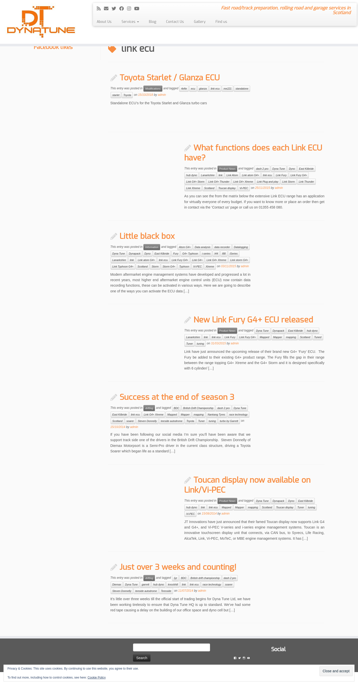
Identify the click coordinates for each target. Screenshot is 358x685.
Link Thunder (306, 181)
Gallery (200, 21)
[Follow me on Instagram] (130, 8)
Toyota (127, 95)
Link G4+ (197, 260)
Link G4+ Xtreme (243, 181)
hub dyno (191, 175)
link (221, 175)
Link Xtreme (193, 188)
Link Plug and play (267, 181)
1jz (175, 578)
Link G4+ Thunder (218, 181)
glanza (203, 88)
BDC (176, 408)
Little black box (147, 236)
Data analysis (202, 247)
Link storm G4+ (239, 260)
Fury (175, 253)
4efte (184, 88)
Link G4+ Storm (195, 181)
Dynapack (134, 253)
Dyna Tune (278, 168)
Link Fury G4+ (299, 175)
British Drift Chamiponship (198, 408)
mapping (291, 337)
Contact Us (175, 21)
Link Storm (288, 181)
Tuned (317, 337)
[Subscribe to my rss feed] (100, 8)
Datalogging (241, 247)
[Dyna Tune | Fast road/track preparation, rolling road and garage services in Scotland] (41, 21)
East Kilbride (306, 168)
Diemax (116, 584)
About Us (104, 21)
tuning (200, 343)
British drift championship (205, 578)
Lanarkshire (208, 175)
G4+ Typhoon (190, 253)
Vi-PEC (244, 188)
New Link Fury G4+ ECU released (253, 320)
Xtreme (210, 266)
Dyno (292, 168)
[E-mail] (108, 8)
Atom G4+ (185, 247)
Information (151, 247)
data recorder (222, 247)
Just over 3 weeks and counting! (178, 567)
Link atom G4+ (250, 175)
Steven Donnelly (147, 421)
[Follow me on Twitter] (115, 8)
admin (162, 95)
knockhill (173, 584)
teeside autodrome (171, 421)
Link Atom (232, 175)
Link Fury (281, 175)
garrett (145, 584)
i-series (206, 253)
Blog (152, 21)
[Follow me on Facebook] (123, 8)
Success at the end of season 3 (177, 397)
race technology (238, 414)
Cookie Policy (97, 677)
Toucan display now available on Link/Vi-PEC (247, 485)
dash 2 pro (262, 168)
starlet (116, 95)
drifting (149, 408)
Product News (227, 168)
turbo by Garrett (229, 421)
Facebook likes (53, 47)
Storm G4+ (169, 266)
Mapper (277, 337)
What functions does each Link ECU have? (253, 153)
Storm (155, 266)
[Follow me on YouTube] (138, 8)
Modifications (152, 88)
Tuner (189, 343)
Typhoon (184, 266)
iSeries (234, 253)
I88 (224, 253)
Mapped (264, 337)
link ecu (215, 88)
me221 (227, 88)
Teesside (166, 590)
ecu (193, 88)
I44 (216, 253)
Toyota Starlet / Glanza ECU (170, 77)
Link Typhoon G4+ (123, 266)
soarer (130, 421)
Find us (221, 21)
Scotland (209, 188)
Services (130, 21)
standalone (241, 88)
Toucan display (227, 188)
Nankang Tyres (216, 414)
